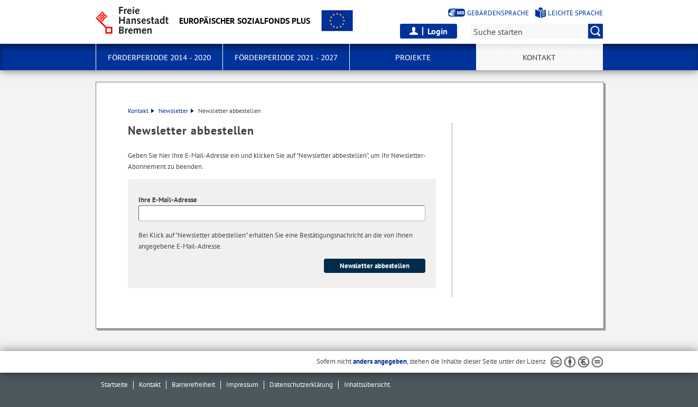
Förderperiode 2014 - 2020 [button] (159, 57)
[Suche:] (537, 31)
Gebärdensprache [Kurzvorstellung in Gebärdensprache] (498, 12)
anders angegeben (380, 361)
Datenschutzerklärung (301, 384)
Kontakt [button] (539, 57)
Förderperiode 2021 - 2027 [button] (286, 57)
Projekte (413, 57)
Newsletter (176, 111)
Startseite (114, 384)
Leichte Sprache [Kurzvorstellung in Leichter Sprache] (575, 12)
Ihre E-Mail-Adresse (167, 199)
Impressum (242, 384)
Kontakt (141, 111)
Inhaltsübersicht (367, 384)
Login (437, 31)
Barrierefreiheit (193, 384)
